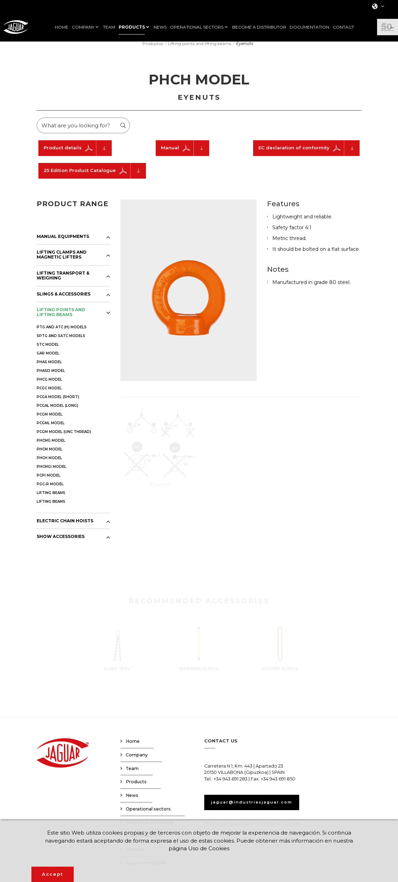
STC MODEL (48, 353)
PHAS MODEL (49, 370)
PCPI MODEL (48, 483)
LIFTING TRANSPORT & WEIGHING (63, 284)
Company (137, 763)
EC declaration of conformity (309, 156)
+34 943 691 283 (231, 787)
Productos (152, 51)
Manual (185, 156)
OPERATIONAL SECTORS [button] (196, 27)
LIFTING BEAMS (51, 501)
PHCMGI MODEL (51, 475)
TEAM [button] (109, 27)
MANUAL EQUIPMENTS (63, 244)
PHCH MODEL (49, 466)
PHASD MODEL (51, 379)
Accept (52, 874)
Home (133, 750)
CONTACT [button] (343, 27)
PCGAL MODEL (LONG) (57, 414)
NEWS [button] (160, 27)
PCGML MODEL (51, 431)
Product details (78, 156)
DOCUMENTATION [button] (309, 27)
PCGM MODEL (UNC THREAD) (64, 440)
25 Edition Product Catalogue (95, 179)
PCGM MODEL (49, 422)
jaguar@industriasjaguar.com (258, 811)
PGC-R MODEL (50, 492)
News (132, 804)
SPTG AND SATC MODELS (61, 344)
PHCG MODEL (49, 388)
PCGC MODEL (49, 396)
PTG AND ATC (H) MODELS (62, 335)
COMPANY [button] (83, 27)
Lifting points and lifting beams (199, 51)
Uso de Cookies (221, 848)
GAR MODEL (48, 361)
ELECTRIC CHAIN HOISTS (65, 529)
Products (136, 790)
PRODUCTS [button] (132, 27)
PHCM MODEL (49, 457)
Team (132, 776)
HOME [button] (61, 27)
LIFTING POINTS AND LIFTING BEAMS (61, 321)
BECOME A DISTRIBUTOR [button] (259, 27)
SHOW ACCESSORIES (60, 545)
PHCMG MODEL (51, 449)
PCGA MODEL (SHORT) (58, 405)
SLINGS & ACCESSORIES (63, 302)
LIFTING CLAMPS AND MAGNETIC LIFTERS (62, 263)
